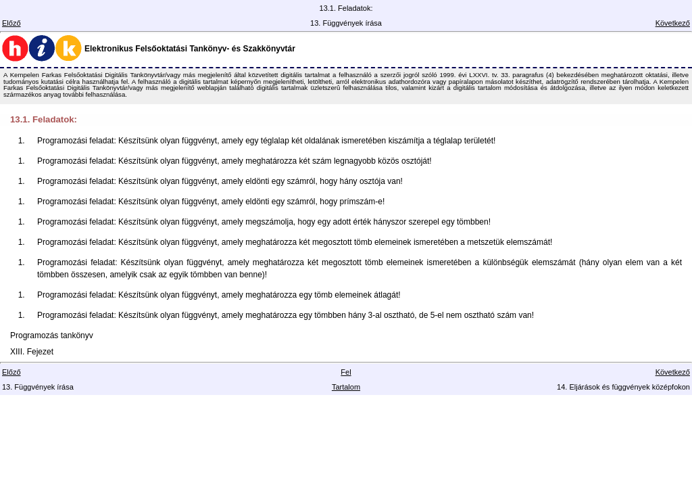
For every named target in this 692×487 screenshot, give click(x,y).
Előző (11, 23)
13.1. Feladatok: (43, 119)
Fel (346, 372)
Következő (673, 23)
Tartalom (346, 387)
